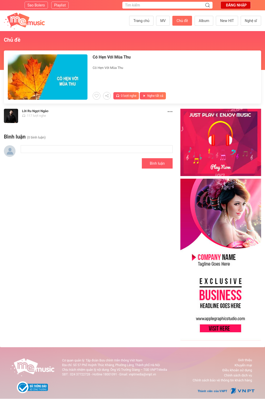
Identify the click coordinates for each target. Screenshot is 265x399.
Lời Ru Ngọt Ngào (35, 111)
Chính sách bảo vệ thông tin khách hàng (222, 380)
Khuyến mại (243, 365)
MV (163, 21)
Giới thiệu (245, 360)
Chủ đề (182, 21)
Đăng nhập (236, 5)
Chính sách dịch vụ (238, 375)
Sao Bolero (36, 5)
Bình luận (157, 163)
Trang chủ (141, 21)
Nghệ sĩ (251, 21)
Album (204, 21)
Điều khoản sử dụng (237, 370)
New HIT (227, 21)
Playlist (60, 5)
